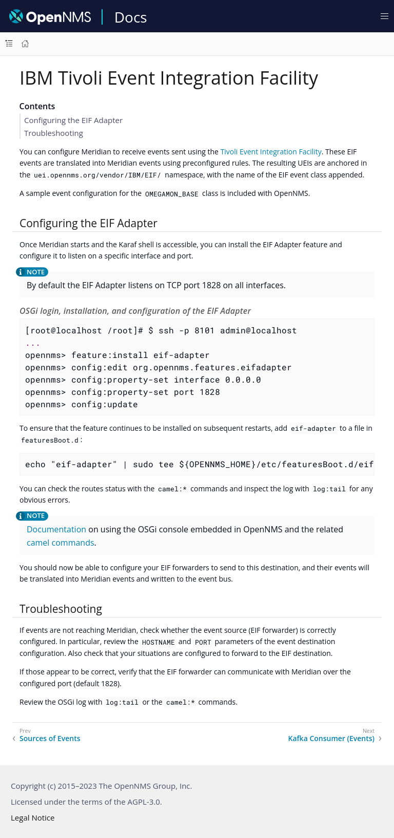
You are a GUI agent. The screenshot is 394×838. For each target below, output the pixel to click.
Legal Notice (32, 817)
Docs (130, 17)
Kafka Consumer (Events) (331, 738)
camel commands (60, 542)
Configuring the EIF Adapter (73, 120)
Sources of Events (50, 738)
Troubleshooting (53, 133)
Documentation (56, 529)
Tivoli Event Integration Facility (271, 151)
